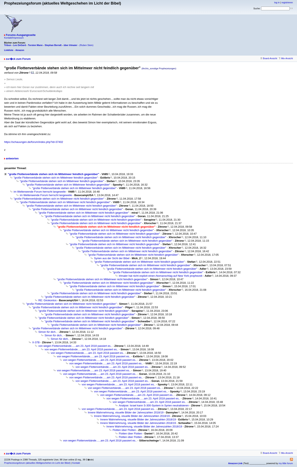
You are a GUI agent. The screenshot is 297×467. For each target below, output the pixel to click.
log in (277, 2)
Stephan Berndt (53, 45)
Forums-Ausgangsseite (20, 34)
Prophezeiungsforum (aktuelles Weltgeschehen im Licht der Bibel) (37, 463)
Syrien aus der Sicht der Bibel (111, 258)
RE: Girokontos (47, 300)
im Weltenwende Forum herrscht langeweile (40, 191)
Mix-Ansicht (286, 58)
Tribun (7, 45)
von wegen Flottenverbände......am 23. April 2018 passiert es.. (75, 345)
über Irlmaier (70, 45)
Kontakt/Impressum (14, 37)
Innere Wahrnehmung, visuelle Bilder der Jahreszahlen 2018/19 (126, 412)
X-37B (36, 342)
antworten (12, 158)
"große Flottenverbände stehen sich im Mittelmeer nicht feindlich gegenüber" (59, 198)
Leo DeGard (19, 45)
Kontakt (76, 463)
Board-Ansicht (268, 58)
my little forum (286, 463)
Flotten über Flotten (124, 430)
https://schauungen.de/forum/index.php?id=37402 (33, 142)
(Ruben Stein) (86, 45)
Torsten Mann (35, 45)
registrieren (287, 2)
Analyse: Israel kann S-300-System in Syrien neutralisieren (154, 405)
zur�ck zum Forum (18, 58)
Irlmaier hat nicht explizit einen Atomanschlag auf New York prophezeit (160, 275)
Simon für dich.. (47, 331)
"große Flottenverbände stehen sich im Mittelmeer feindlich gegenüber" (53, 174)
